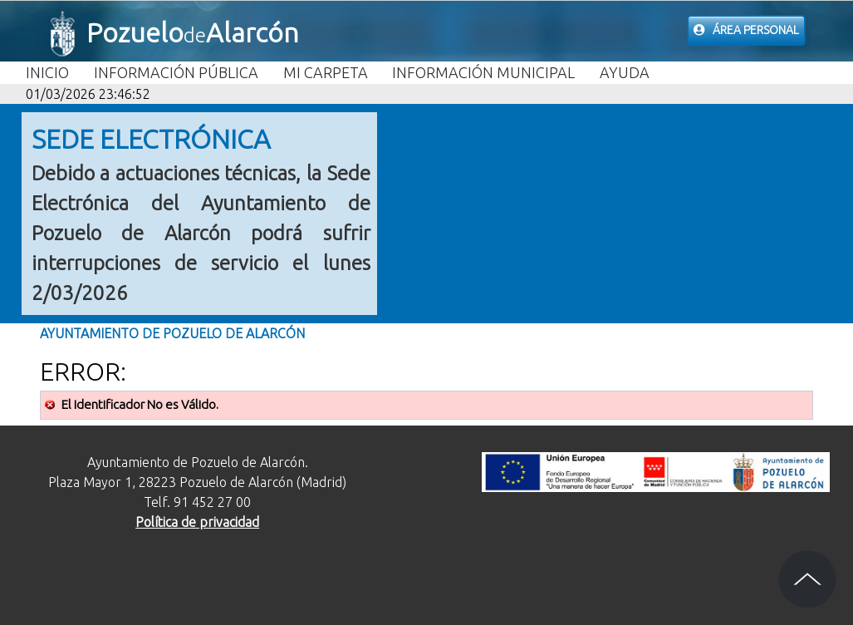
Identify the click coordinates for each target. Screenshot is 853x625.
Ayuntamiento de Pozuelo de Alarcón (172, 333)
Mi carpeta (325, 72)
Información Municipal (483, 72)
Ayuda (625, 72)
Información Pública (176, 72)
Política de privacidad (197, 521)
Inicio (47, 72)
